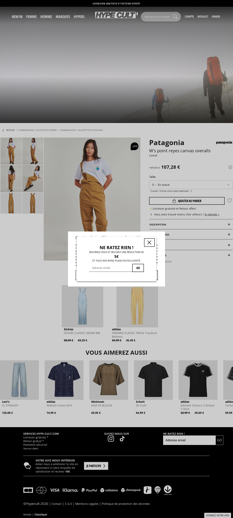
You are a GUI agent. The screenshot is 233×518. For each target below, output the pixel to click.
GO (138, 268)
